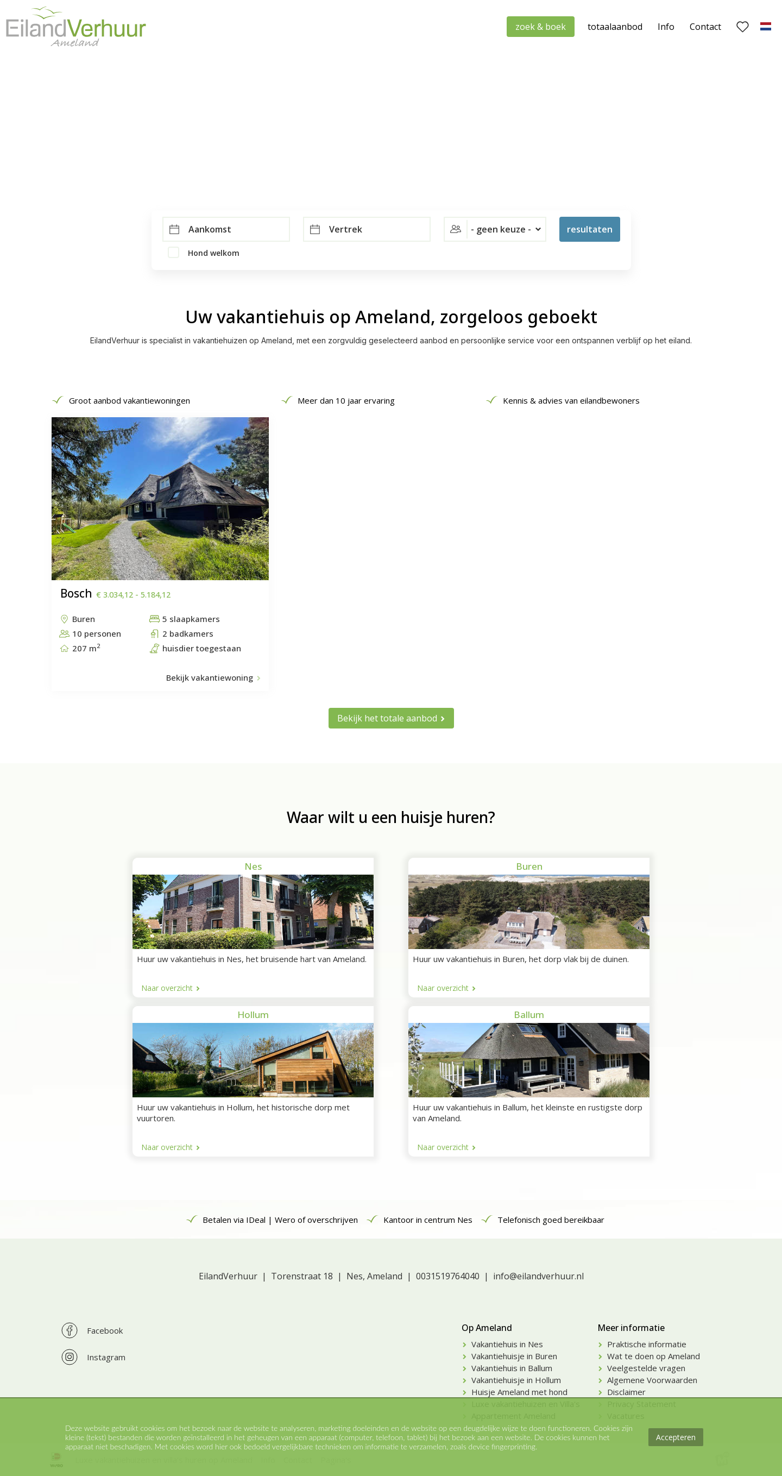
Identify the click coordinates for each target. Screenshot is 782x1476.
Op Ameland (487, 1328)
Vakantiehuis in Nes (507, 1344)
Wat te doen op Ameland (653, 1356)
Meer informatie (631, 1328)
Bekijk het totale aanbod (387, 718)
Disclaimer (626, 1391)
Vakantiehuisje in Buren (514, 1356)
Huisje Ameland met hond (519, 1391)
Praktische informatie (646, 1344)
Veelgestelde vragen (646, 1367)
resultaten (590, 229)
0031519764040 (448, 1276)
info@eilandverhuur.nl (538, 1276)
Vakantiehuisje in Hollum (516, 1379)
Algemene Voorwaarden (652, 1379)
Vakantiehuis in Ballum (511, 1367)
